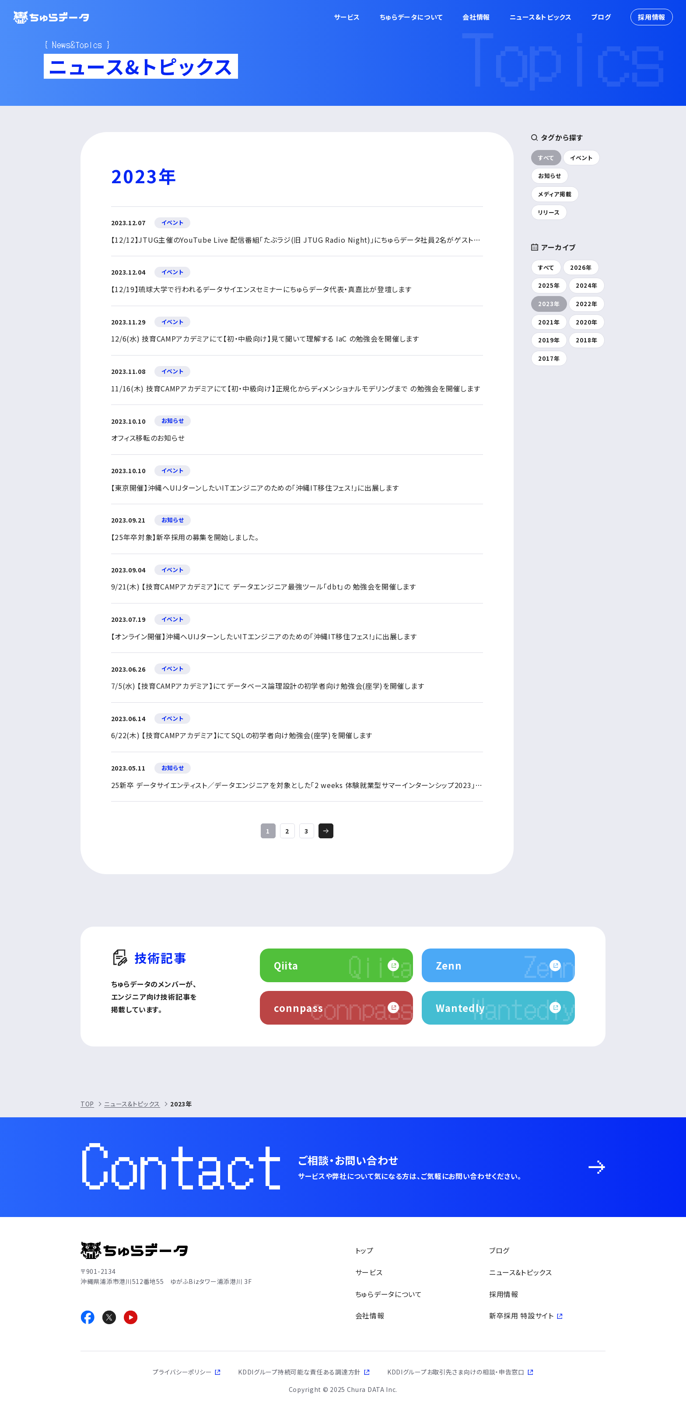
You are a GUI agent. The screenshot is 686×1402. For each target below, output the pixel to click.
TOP (87, 1103)
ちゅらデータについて (411, 16)
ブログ (601, 16)
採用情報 (651, 16)
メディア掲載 (555, 194)
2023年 (549, 304)
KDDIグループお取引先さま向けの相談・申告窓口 (456, 1371)
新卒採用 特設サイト (521, 1315)
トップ (364, 1250)
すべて (546, 157)
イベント (581, 157)
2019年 (549, 340)
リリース (549, 212)
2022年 (587, 304)
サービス (347, 16)
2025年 (549, 285)
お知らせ (549, 175)
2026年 (581, 267)
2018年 (587, 340)
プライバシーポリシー (182, 1371)
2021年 (549, 322)
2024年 (587, 285)
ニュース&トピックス (541, 16)
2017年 (549, 358)
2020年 (587, 322)
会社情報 (476, 16)
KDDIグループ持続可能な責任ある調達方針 (299, 1371)
